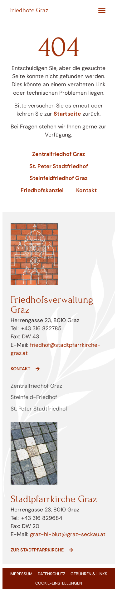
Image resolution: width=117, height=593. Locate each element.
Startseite (67, 113)
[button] (102, 11)
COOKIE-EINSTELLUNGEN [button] (58, 583)
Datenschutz (51, 573)
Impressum (21, 573)
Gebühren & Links (89, 573)
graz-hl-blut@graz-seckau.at (67, 534)
